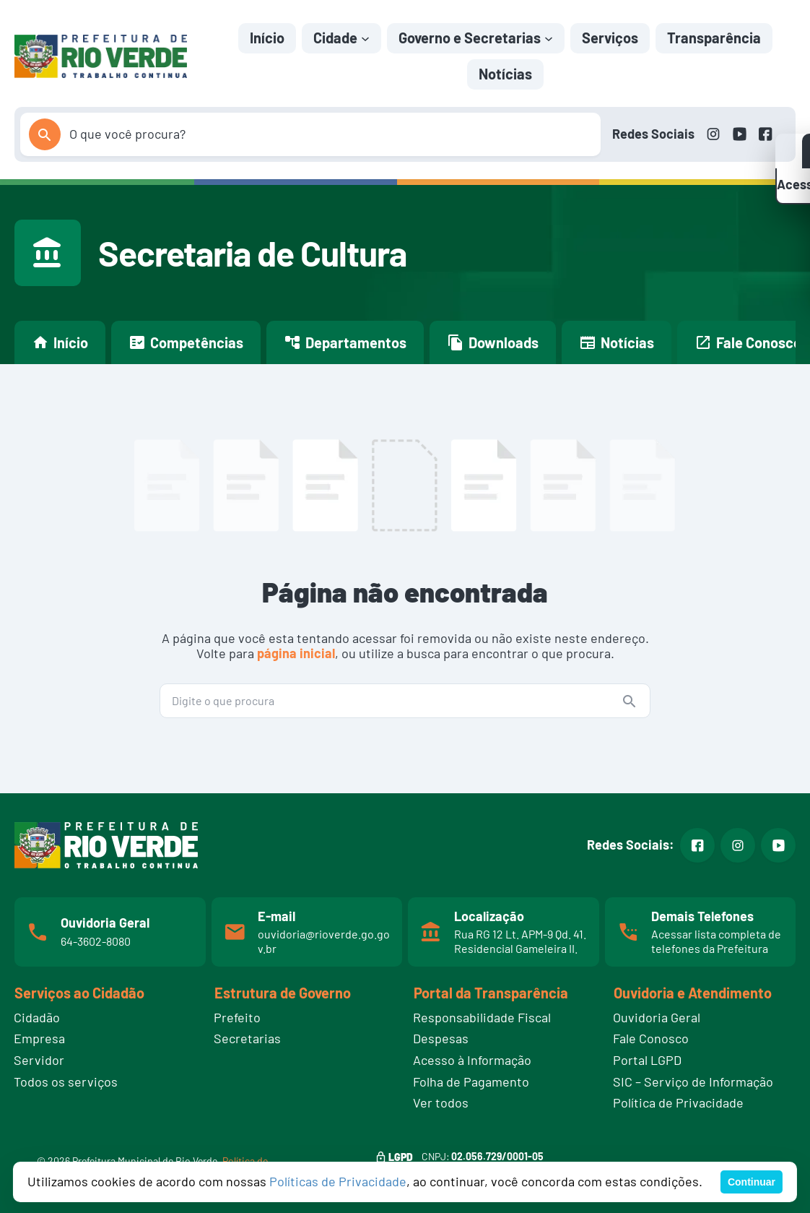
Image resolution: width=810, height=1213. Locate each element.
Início (267, 37)
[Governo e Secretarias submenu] (548, 37)
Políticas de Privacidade (337, 1181)
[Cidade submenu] (365, 37)
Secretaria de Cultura (252, 253)
